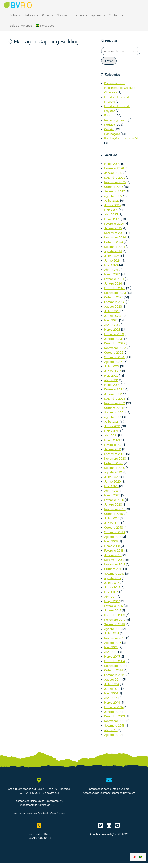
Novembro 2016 (115, 619)
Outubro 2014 (113, 670)
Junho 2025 (112, 205)
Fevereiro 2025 (114, 223)
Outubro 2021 (113, 408)
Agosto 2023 (113, 306)
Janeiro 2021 (112, 449)
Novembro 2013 (115, 721)
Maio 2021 (111, 431)
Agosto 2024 (113, 251)
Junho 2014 (112, 689)
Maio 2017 (111, 592)
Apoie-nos (98, 15)
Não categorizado (115, 120)
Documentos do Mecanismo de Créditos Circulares (119, 87)
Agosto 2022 (113, 362)
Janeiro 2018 (113, 555)
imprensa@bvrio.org (123, 793)
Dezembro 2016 (114, 615)
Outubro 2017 (113, 569)
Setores (31, 15)
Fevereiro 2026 (114, 168)
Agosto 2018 (113, 537)
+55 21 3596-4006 (38, 834)
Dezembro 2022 (114, 343)
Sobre (15, 15)
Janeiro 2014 (113, 712)
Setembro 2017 (114, 573)
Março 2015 (112, 656)
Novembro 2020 (115, 458)
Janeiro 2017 (112, 610)
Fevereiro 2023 (114, 334)
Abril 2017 (110, 596)
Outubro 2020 (113, 463)
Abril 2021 (110, 435)
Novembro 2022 (115, 348)
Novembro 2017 (114, 564)
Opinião (109, 129)
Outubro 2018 (113, 527)
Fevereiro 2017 (113, 606)
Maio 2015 (111, 647)
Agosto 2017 (112, 578)
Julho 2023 (112, 311)
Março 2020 (112, 495)
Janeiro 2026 (113, 173)
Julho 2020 (112, 477)
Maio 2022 (111, 375)
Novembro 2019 (115, 509)
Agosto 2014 (113, 679)
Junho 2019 (112, 523)
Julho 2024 (112, 256)
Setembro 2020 (114, 467)
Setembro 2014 (114, 675)
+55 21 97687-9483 (39, 838)
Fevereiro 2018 (114, 550)
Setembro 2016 (114, 624)
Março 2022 (112, 385)
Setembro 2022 (114, 357)
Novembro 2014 (115, 665)
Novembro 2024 (115, 237)
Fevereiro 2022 (114, 389)
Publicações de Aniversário (121, 138)
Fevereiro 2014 (114, 707)
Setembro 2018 (114, 532)
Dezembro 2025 (114, 177)
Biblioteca (79, 15)
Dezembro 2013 (114, 716)
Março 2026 (112, 164)
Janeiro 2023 (113, 339)
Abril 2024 (111, 269)
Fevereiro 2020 (114, 500)
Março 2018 (112, 546)
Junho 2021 (112, 426)
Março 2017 (112, 601)
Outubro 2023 (113, 297)
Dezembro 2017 (114, 560)
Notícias (62, 15)
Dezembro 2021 (114, 398)
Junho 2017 (112, 587)
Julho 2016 (111, 633)
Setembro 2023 (114, 302)
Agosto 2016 (113, 629)
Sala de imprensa (21, 25)
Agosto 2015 (112, 642)
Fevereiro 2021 (113, 444)
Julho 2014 (111, 684)
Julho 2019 (111, 518)
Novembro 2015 (114, 638)
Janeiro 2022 (113, 394)
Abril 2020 (111, 491)
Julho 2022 (111, 366)
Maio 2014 (111, 693)
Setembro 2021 (114, 412)
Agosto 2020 (113, 472)
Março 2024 (112, 274)
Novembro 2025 (115, 182)
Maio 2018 (111, 541)
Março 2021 (112, 440)
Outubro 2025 (113, 187)
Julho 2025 (111, 200)
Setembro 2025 (114, 191)
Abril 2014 (111, 698)
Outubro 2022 (113, 352)
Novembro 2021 (114, 403)
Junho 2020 (112, 481)
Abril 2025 (111, 214)
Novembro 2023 (115, 293)
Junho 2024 (112, 260)
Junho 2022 (112, 371)
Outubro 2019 (113, 514)
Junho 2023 (112, 316)
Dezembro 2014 (114, 661)
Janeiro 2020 (113, 504)
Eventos (109, 115)
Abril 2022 (111, 380)
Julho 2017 (111, 583)
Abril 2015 (110, 652)
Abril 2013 (111, 730)
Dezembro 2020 (114, 454)
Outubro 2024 (113, 242)
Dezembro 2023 (114, 288)
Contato (116, 15)
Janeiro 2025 (113, 228)
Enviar (109, 61)
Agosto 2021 (112, 417)
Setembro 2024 (114, 246)
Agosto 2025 (113, 196)
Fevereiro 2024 (114, 279)
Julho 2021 (111, 421)
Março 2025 (112, 219)
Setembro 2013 (114, 725)
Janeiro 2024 (113, 283)
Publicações (112, 134)
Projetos (47, 15)
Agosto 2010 (113, 735)
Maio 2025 (111, 210)
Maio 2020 (111, 486)
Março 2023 (112, 329)
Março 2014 (112, 702)
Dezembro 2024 (114, 233)
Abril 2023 (111, 325)
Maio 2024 (111, 265)
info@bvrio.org (121, 788)
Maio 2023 (111, 320)
